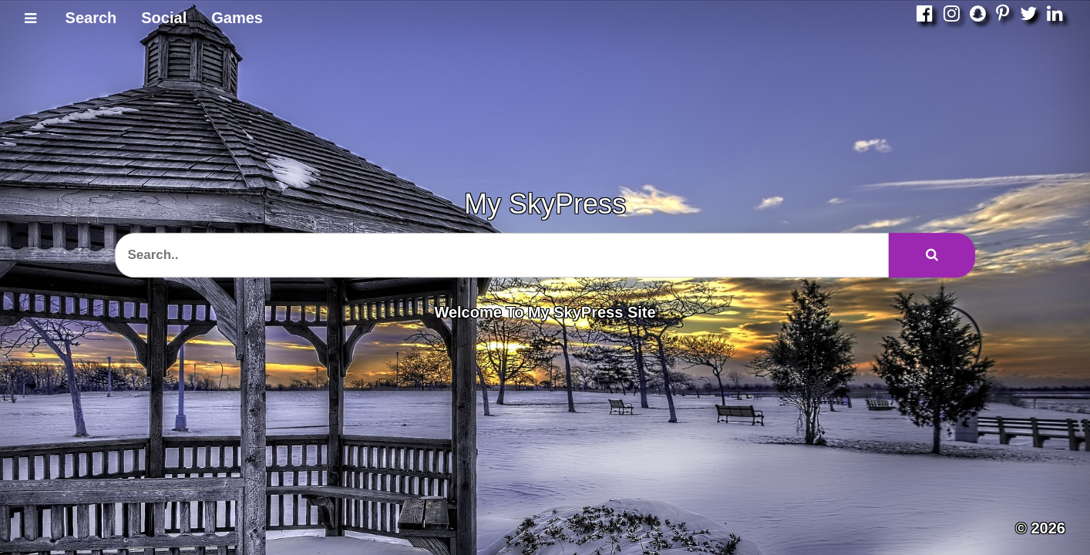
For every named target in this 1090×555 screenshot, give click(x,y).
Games (237, 17)
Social (164, 17)
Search (91, 17)
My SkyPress (545, 204)
